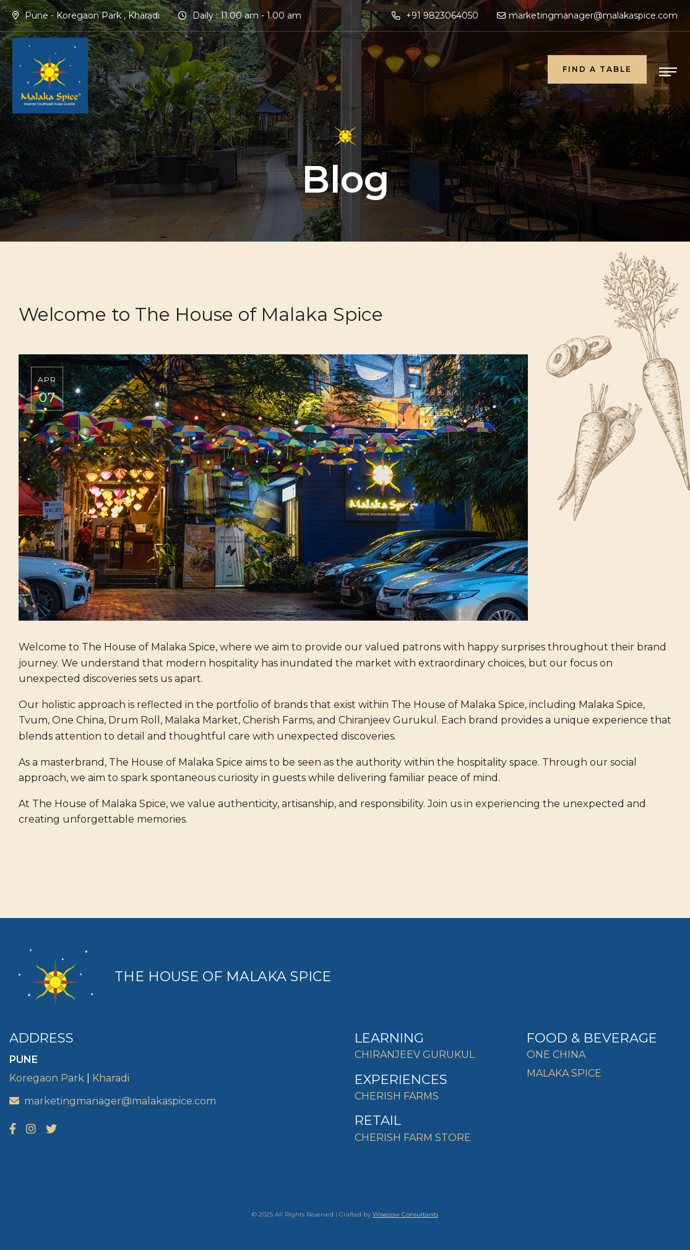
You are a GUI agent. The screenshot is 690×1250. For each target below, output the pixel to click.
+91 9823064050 (435, 15)
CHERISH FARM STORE (413, 1137)
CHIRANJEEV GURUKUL (415, 1054)
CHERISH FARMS (397, 1096)
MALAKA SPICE (564, 1073)
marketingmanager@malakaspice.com (587, 15)
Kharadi (110, 1078)
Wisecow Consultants (405, 1214)
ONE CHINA (556, 1054)
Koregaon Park (46, 1078)
